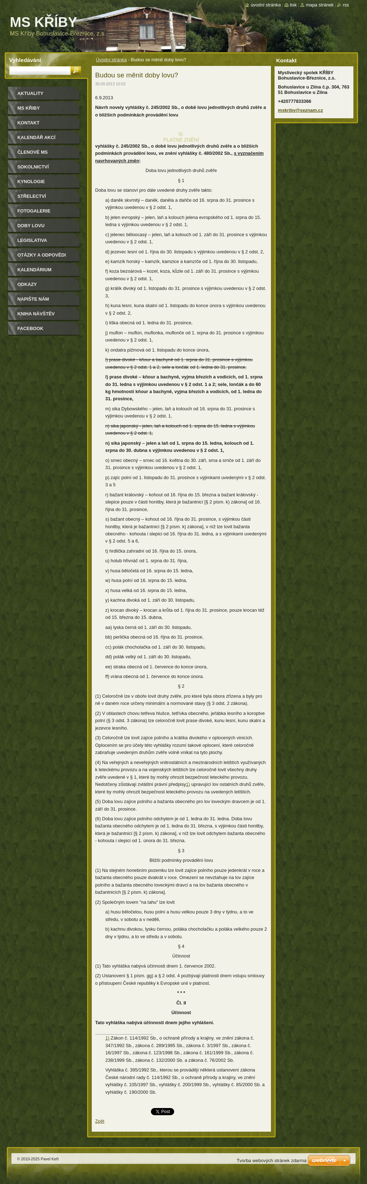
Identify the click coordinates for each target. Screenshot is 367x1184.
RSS (346, 5)
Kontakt (29, 122)
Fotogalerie (34, 211)
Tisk (293, 5)
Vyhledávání (25, 60)
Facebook (31, 328)
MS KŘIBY (29, 108)
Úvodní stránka (111, 59)
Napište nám (33, 299)
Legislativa (32, 240)
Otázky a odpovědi (42, 255)
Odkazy (27, 284)
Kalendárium (35, 269)
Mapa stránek (320, 5)
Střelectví (32, 196)
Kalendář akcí (37, 137)
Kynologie (31, 181)
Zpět (100, 1121)
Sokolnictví (33, 167)
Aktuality (31, 93)
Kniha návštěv (36, 313)
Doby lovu (31, 225)
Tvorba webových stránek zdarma (271, 1160)
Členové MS (33, 152)
